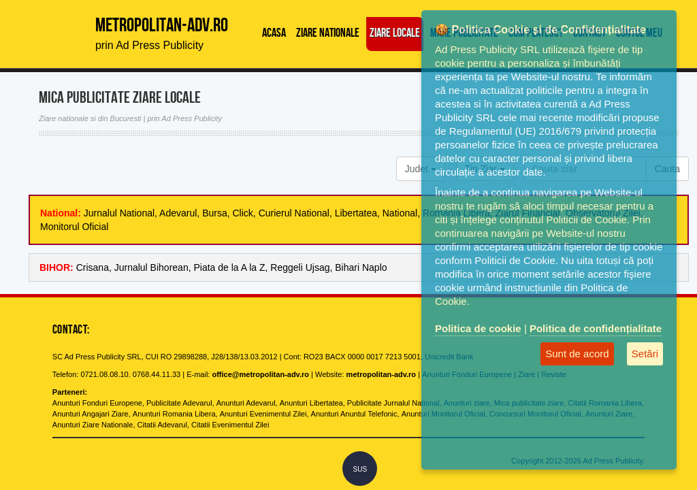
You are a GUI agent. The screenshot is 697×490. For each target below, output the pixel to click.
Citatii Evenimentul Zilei (230, 425)
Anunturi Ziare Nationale (92, 425)
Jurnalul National (119, 213)
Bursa (214, 213)
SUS (360, 469)
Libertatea (356, 213)
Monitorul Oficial (74, 226)
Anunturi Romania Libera (174, 414)
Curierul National (294, 213)
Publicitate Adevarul (179, 403)
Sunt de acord (577, 353)
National (400, 213)
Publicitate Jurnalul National (393, 403)
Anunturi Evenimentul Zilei (263, 414)
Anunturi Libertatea (311, 403)
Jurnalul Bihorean (151, 267)
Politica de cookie (478, 328)
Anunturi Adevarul (246, 403)
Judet (420, 168)
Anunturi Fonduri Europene (97, 403)
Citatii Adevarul (162, 425)
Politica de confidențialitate (596, 328)
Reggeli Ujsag (299, 267)
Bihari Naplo (361, 267)
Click (243, 213)
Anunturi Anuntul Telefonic (354, 414)
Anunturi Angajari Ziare (90, 414)
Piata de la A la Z (229, 267)
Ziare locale (395, 34)
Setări (645, 353)
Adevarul (178, 213)
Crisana (92, 267)
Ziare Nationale (327, 34)
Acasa (274, 34)
